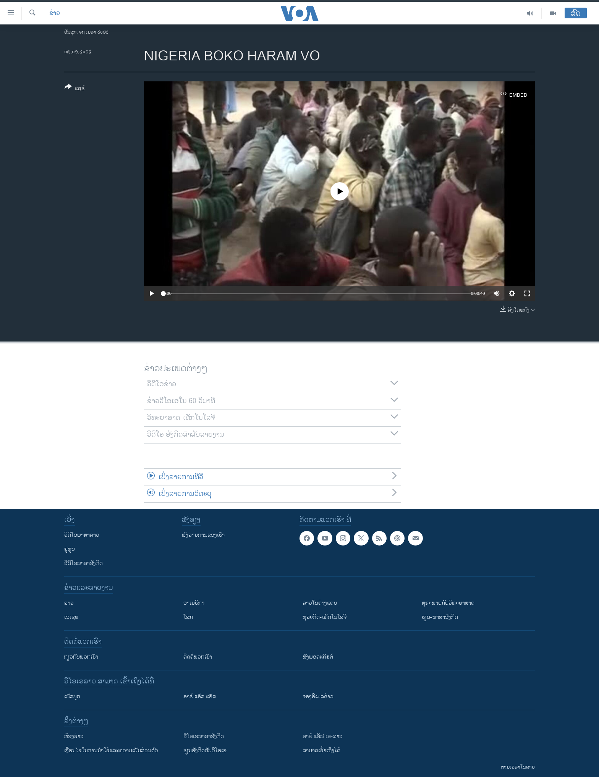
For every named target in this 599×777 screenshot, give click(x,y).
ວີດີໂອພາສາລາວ (81, 535)
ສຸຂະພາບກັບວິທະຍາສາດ (448, 603)
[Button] (75, 89)
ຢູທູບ (69, 549)
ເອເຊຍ (71, 617)
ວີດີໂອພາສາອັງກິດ (83, 563)
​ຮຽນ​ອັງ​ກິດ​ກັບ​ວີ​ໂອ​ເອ (205, 750)
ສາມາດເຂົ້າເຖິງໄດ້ (321, 750)
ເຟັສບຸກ (72, 697)
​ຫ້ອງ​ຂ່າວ (74, 736)
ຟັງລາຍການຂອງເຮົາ (203, 535)
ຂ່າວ (54, 13)
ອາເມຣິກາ (193, 603)
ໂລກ (188, 617)
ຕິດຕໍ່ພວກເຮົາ (197, 657)
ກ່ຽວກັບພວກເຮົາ (81, 657)
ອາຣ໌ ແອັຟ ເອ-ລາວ (323, 736)
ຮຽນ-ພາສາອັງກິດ (440, 617)
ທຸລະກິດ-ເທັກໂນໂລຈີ (324, 617)
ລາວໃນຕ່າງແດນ (320, 603)
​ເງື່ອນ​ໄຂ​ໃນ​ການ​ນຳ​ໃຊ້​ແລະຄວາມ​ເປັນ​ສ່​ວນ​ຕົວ (111, 750)
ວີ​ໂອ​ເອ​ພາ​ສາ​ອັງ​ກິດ (203, 736)
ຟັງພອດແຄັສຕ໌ (318, 657)
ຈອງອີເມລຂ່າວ (318, 697)
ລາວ (69, 603)
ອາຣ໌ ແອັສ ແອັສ (199, 697)
